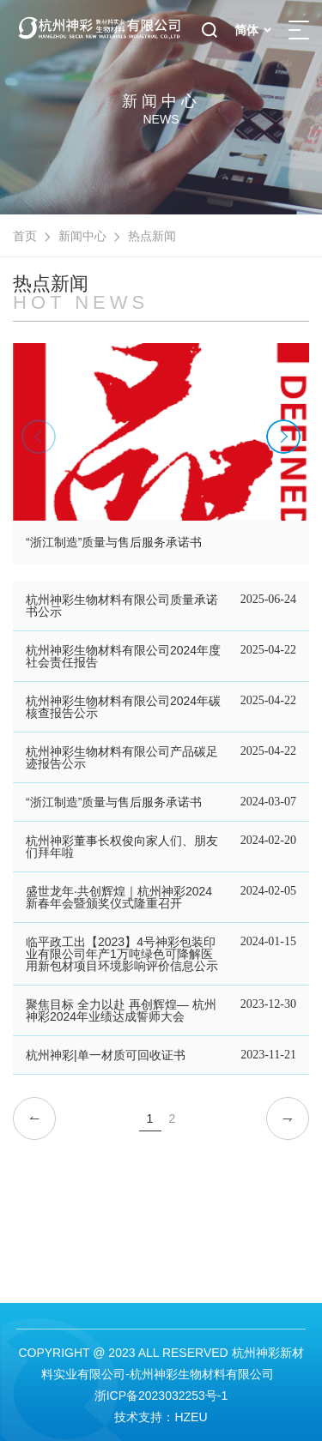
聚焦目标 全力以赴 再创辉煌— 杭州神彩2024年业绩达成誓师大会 (121, 1010)
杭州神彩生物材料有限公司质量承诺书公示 (122, 606)
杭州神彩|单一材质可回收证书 (105, 1055)
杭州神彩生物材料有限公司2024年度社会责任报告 (123, 656)
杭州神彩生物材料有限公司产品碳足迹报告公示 (122, 757)
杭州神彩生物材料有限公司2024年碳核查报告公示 (123, 707)
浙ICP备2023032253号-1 (161, 1395)
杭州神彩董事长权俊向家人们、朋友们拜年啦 (122, 847)
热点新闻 (152, 236)
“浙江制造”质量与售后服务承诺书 (114, 802)
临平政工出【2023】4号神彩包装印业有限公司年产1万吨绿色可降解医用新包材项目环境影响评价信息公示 (122, 954)
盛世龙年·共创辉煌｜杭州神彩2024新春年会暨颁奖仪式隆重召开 (119, 897)
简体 (252, 30)
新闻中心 (82, 236)
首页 (25, 236)
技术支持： (144, 1417)
